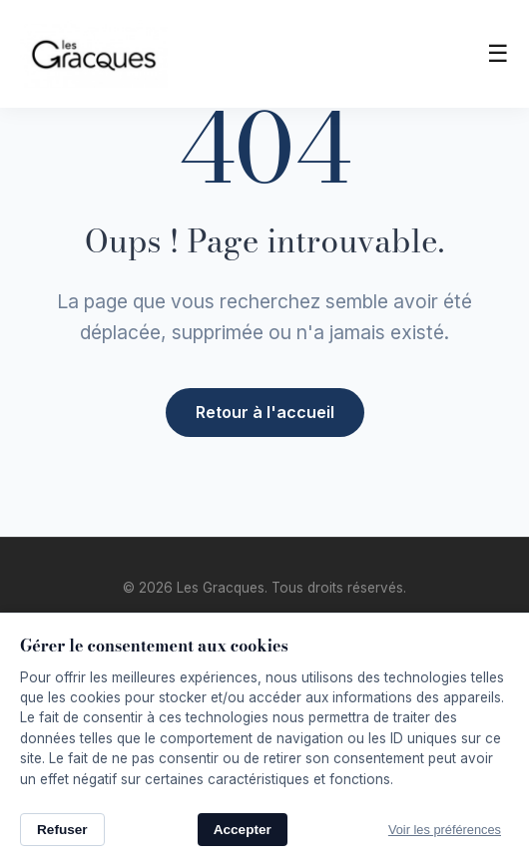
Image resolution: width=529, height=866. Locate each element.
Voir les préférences (444, 829)
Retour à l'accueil (265, 412)
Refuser (62, 829)
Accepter (242, 829)
